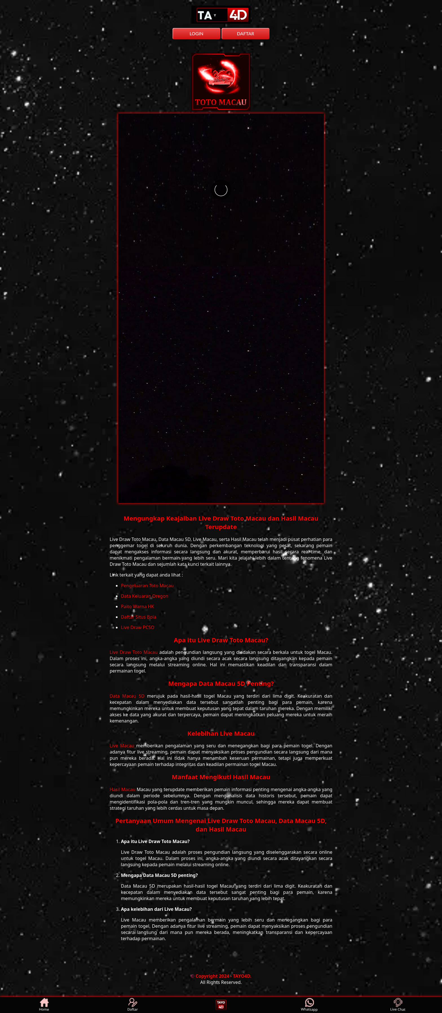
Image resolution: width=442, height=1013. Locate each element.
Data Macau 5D (128, 696)
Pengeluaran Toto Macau (147, 585)
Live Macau (123, 746)
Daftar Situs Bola (138, 617)
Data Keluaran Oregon (144, 596)
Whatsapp (310, 1004)
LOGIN (196, 33)
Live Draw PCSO (137, 627)
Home (44, 1004)
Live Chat (398, 1004)
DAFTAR (245, 33)
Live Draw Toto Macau (134, 652)
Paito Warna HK (137, 606)
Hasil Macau (123, 789)
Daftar (132, 1004)
